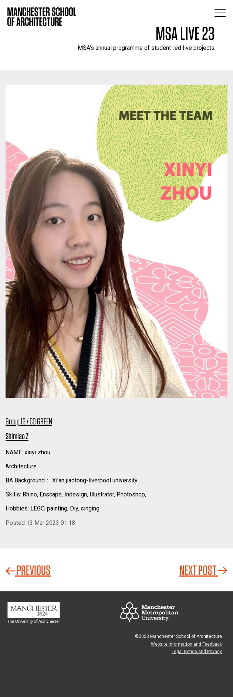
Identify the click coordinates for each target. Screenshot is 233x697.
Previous (28, 570)
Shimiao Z (17, 436)
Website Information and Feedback (186, 644)
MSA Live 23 (185, 33)
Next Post (203, 570)
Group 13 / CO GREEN (29, 421)
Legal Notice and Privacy (197, 651)
